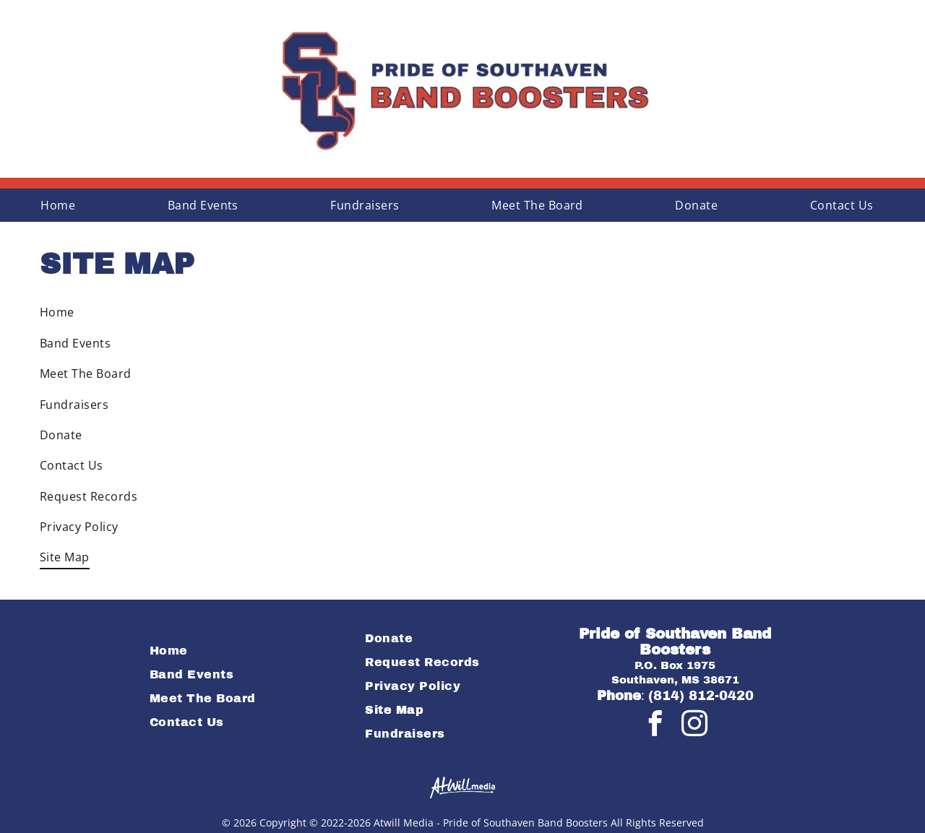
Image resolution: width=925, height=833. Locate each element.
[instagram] (694, 725)
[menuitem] (63, 205)
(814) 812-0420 (701, 696)
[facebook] (655, 725)
